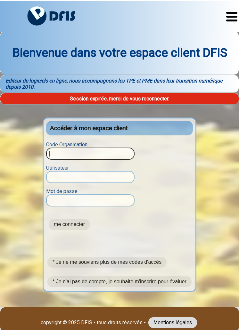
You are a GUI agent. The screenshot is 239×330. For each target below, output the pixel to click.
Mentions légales (172, 322)
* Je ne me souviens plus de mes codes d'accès (107, 262)
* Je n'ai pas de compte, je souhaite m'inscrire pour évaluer (119, 281)
